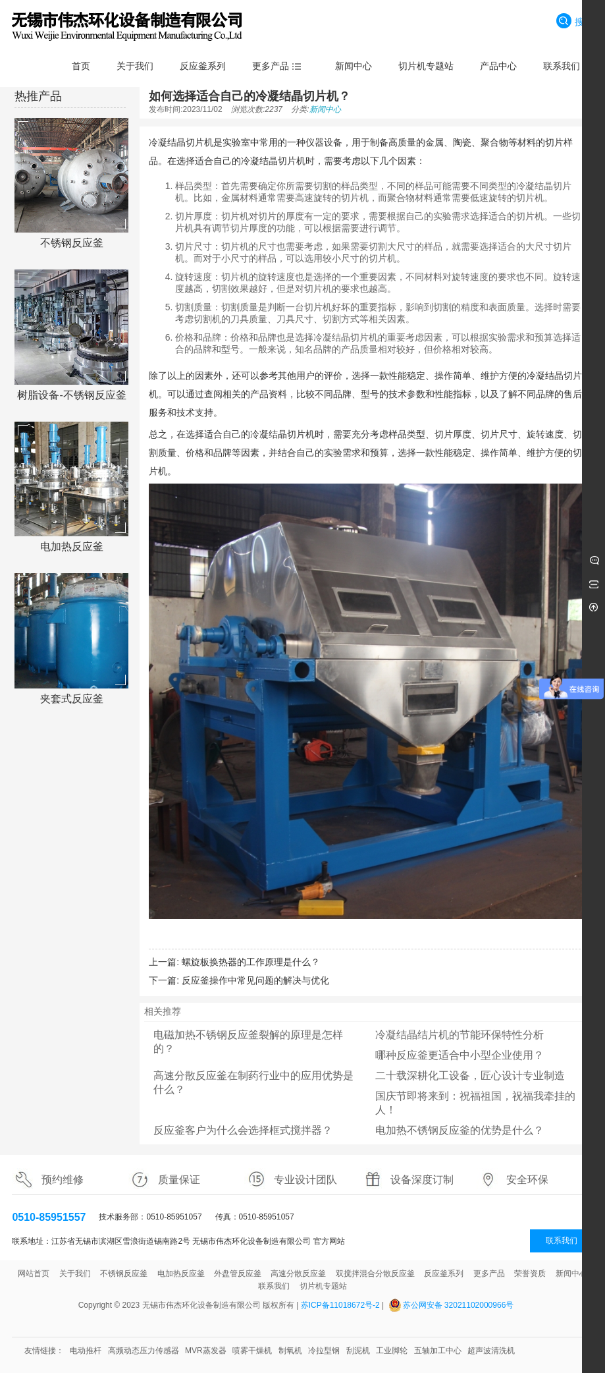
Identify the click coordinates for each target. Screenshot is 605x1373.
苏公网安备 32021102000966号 (458, 1305)
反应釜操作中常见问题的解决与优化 (255, 980)
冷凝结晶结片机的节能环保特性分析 (459, 1034)
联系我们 (561, 1240)
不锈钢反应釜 (71, 242)
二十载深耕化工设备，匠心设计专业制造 (470, 1075)
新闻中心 (325, 109)
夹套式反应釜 (71, 698)
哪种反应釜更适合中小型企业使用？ (459, 1055)
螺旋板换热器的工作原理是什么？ (251, 962)
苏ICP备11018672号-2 (340, 1305)
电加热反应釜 (71, 546)
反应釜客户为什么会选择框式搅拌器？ (242, 1130)
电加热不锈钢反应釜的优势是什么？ (459, 1130)
